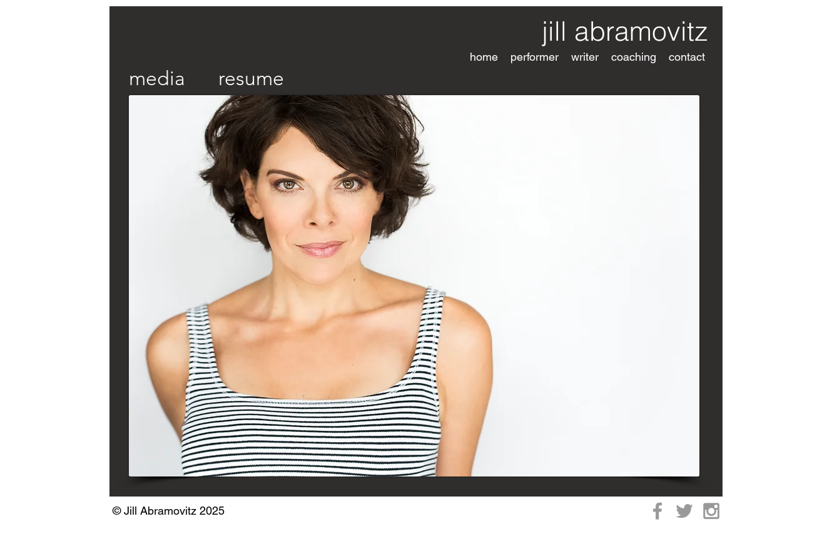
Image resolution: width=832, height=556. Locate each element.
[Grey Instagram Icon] (711, 511)
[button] (534, 57)
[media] (157, 78)
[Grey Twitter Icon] (684, 511)
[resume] (250, 78)
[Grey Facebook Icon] (657, 511)
